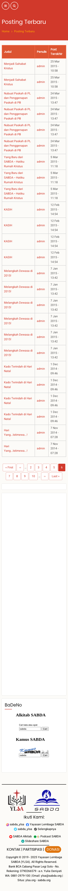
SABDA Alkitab (20, 836)
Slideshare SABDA (35, 841)
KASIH (8, 209)
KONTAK (13, 849)
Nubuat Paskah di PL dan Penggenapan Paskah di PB (17, 98)
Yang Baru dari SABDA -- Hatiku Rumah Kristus (14, 162)
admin (41, 66)
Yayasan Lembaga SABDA (45, 824)
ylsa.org (30, 880)
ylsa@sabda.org (51, 876)
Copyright (12, 857)
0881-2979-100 (20, 876)
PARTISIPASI (32, 849)
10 (35, 476)
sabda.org (44, 880)
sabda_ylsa (15, 824)
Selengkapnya (45, 829)
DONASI (53, 849)
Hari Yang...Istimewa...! (15, 432)
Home (6, 31)
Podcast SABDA (47, 836)
